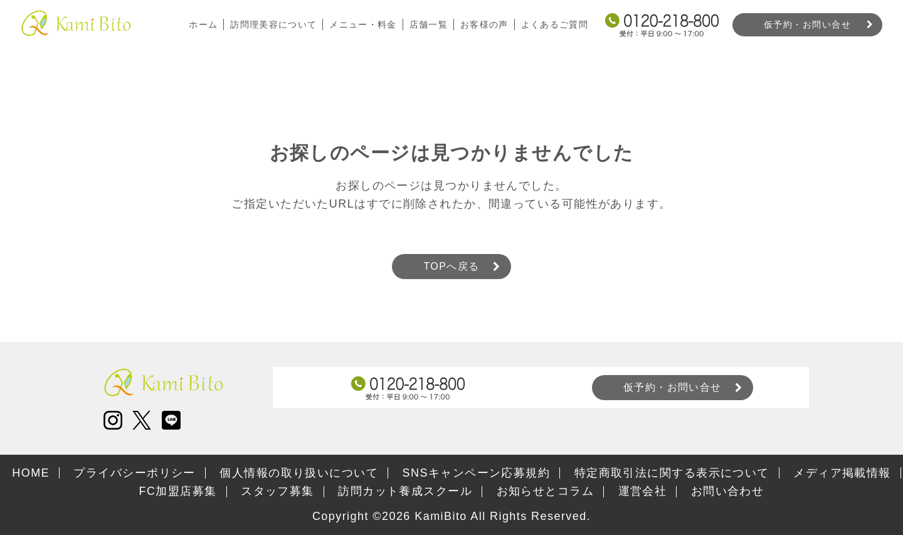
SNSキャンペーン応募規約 (477, 473)
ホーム (201, 24)
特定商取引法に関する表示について (671, 473)
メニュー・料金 (362, 24)
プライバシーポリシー (134, 473)
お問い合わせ (727, 491)
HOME (31, 473)
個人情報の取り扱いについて (298, 473)
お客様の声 (484, 24)
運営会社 (642, 491)
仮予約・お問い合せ (807, 24)
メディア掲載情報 (842, 473)
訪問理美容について (271, 24)
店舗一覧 (427, 24)
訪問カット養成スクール (405, 491)
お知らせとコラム (545, 491)
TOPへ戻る (451, 266)
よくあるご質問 (554, 24)
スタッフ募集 (277, 491)
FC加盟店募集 (178, 491)
